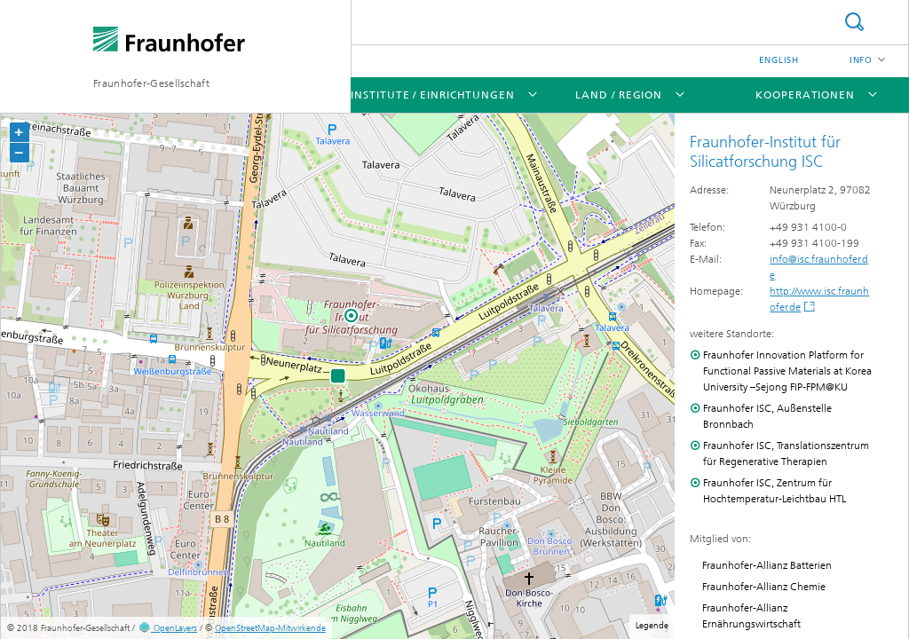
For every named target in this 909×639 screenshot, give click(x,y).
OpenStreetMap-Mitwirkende (270, 628)
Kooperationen (805, 95)
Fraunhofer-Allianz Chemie (764, 586)
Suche (854, 21)
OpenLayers (167, 628)
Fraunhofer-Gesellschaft (151, 83)
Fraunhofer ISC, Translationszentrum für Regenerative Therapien (786, 453)
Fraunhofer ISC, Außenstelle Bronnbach (767, 416)
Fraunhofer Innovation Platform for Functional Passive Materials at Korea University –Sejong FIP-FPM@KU (787, 371)
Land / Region (618, 95)
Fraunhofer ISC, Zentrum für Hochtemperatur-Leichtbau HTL (774, 491)
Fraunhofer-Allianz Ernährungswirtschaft (751, 616)
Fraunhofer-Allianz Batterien (767, 565)
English (779, 60)
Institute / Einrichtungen (433, 95)
